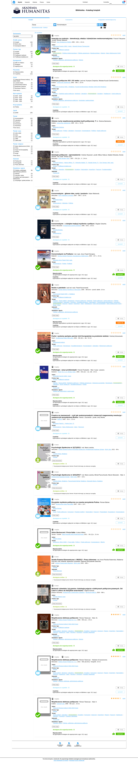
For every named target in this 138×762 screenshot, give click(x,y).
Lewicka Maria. (60, 453)
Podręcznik (56, 97)
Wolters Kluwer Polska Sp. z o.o (67, 620)
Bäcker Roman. (57, 508)
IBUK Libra (108, 449)
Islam (82, 303)
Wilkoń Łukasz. (57, 538)
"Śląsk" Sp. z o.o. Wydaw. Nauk (66, 372)
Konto (48, 2)
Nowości (27, 2)
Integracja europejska (98, 383)
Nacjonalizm (84, 169)
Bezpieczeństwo (95, 53)
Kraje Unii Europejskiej (99, 303)
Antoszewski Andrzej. (59, 342)
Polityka (93, 130)
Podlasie (69, 263)
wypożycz (120, 70)
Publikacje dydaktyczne (64, 166)
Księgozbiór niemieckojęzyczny (107, 19)
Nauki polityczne (101, 130)
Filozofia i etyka (57, 723)
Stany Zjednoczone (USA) (113, 53)
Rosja (54, 305)
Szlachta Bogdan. (58, 230)
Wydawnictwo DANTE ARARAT (72, 225)
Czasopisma (68, 19)
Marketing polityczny (73, 383)
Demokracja (71, 300)
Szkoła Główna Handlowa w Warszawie (69, 289)
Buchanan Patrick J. (59, 423)
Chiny (59, 305)
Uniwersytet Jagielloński (63, 82)
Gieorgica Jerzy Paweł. (62, 260)
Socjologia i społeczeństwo (86, 100)
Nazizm (70, 303)
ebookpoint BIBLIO (91, 592)
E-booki (55, 457)
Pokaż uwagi (55, 63)
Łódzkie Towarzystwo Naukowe (64, 563)
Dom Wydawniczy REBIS (64, 42)
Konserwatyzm (86, 130)
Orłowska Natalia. (81, 162)
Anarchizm (92, 169)
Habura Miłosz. (69, 162)
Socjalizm (100, 93)
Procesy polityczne (80, 300)
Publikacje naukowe (63, 49)
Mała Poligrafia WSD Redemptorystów (73, 534)
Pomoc (42, 2)
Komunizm (78, 130)
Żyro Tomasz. (107, 162)
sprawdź (120, 111)
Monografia (56, 56)
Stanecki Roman (81, 46)
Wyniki (20, 2)
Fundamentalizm (107, 169)
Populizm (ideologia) (89, 632)
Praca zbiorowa (57, 571)
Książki (31, 19)
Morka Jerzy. (69, 423)
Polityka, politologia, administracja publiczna (65, 60)
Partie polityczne (57, 130)
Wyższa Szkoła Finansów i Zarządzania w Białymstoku (73, 256)
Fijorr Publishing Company (65, 195)
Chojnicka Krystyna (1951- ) (64, 86)
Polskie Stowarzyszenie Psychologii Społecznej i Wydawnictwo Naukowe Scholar (81, 449)
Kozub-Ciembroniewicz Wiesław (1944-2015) (90, 86)
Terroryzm (81, 427)
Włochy (103, 542)
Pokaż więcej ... (17, 90)
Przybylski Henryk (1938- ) (62, 376)
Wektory (59, 419)
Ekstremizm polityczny (105, 345)
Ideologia (77, 93)
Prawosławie (103, 512)
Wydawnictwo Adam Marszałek (64, 338)
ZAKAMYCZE (61, 703)
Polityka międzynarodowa (69, 53)
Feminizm (73, 302)
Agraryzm (100, 631)
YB (97, 2)
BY (100, 2)
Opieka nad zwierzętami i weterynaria (63, 391)
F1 (113, 2)
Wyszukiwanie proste (37, 27)
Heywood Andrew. (58, 162)
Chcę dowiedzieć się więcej (61, 760)
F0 (110, 2)
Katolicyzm (62, 632)
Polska (65, 130)
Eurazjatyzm (111, 512)
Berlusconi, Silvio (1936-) (60, 542)
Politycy (77, 542)
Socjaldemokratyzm (82, 302)
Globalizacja (88, 303)
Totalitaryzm (107, 93)
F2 (117, 2)
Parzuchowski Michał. (77, 481)
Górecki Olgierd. (59, 596)
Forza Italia (71, 542)
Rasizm (106, 631)
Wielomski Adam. (58, 199)
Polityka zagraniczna (83, 53)
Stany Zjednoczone (67, 427)
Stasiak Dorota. (93, 162)
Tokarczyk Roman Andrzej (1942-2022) (65, 624)
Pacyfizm (73, 632)
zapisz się (120, 141)
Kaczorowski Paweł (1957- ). (64, 294)
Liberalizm (84, 93)
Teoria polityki (63, 300)
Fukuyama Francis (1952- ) (62, 46)
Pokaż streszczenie (57, 460)
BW (93, 2)
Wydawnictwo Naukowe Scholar (60, 477)
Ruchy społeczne (65, 384)
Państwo (55, 93)
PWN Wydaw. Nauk (63, 158)
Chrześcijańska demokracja (105, 302)
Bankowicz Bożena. (58, 127)
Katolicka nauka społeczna (66, 93)
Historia (35, 2)
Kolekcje (45, 27)
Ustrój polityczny (116, 93)
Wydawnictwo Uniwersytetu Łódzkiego (74, 592)
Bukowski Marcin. (95, 481)
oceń (124, 35)
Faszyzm (98, 169)
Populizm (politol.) (80, 512)
